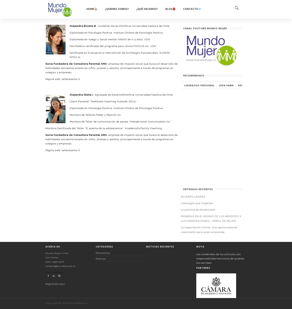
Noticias (101, 258)
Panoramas (103, 253)
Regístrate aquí (55, 284)
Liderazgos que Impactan (197, 203)
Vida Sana (226, 85)
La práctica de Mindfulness (198, 209)
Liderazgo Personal (199, 85)
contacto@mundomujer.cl (60, 266)
